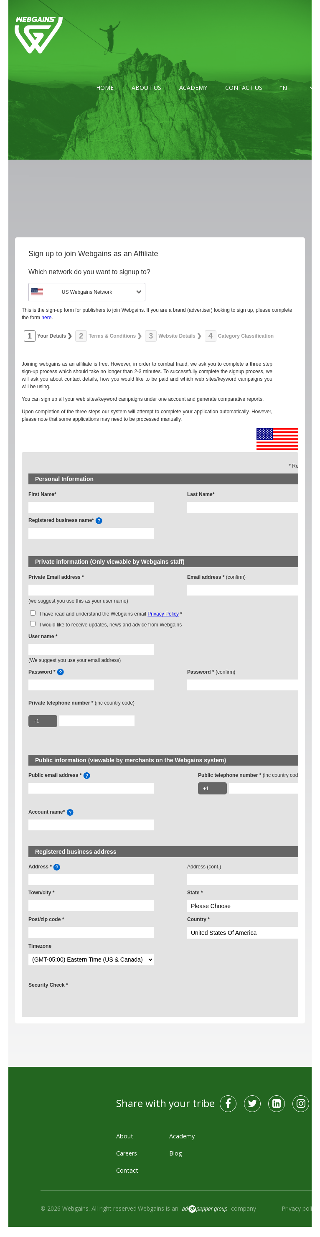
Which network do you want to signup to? (89, 271)
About (124, 1136)
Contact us (243, 88)
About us (146, 88)
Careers (126, 1153)
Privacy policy (300, 1208)
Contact (127, 1170)
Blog (175, 1153)
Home (105, 88)
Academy (193, 88)
